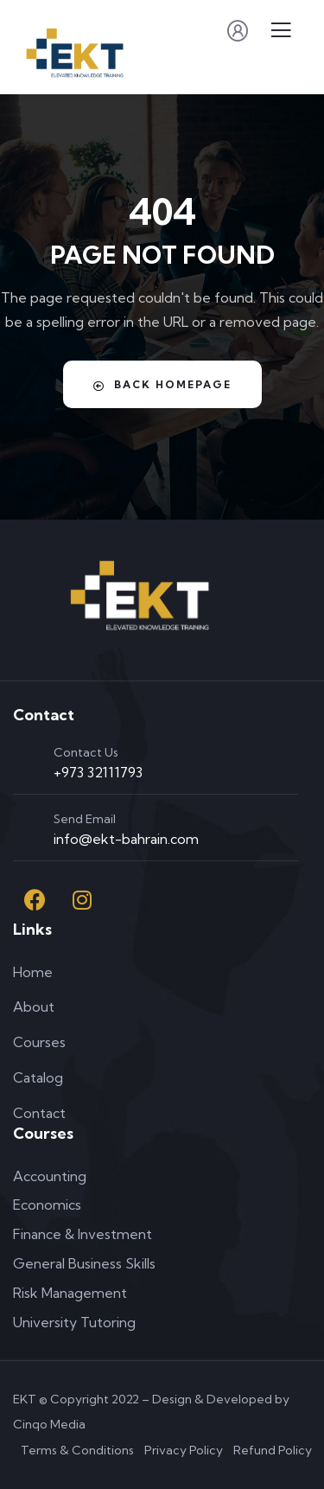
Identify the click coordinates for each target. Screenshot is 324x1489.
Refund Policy (272, 1450)
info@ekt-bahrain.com (126, 838)
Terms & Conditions (77, 1450)
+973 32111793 (98, 772)
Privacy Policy (183, 1450)
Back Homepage (162, 385)
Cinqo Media (49, 1424)
